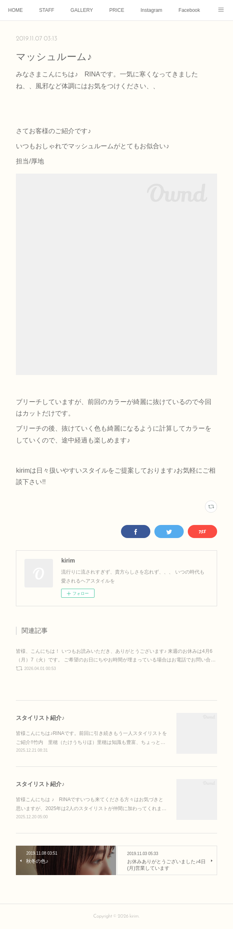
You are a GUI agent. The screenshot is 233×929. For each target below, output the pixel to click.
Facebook (189, 10)
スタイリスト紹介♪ (40, 718)
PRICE (116, 10)
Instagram (151, 10)
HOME (15, 10)
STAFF (46, 10)
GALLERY (81, 10)
